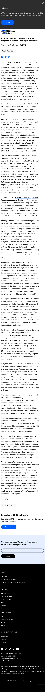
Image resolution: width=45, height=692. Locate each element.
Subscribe (8, 527)
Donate (7, 22)
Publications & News (7, 619)
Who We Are (5, 593)
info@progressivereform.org (9, 658)
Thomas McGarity (8, 45)
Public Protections (8, 51)
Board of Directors (6, 599)
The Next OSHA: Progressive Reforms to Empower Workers (19, 198)
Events (3, 626)
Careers (3, 606)
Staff (2, 603)
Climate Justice (5, 576)
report (19, 182)
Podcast (3, 622)
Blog (2, 616)
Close (43, 3)
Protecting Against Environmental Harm (13, 583)
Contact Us (4, 636)
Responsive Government (8, 580)
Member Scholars (6, 596)
